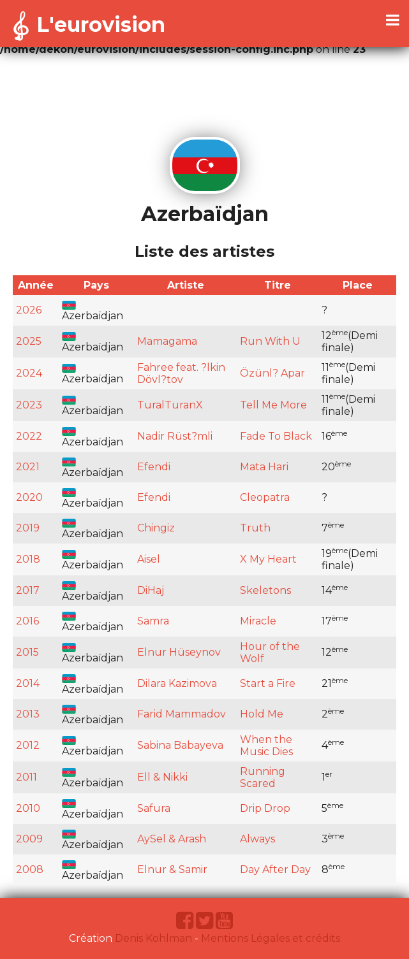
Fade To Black (276, 436)
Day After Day (275, 869)
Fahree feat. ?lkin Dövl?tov (181, 373)
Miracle (258, 621)
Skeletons (265, 590)
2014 (28, 683)
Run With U (270, 341)
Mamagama (167, 341)
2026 (28, 310)
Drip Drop (265, 808)
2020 (29, 497)
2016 (27, 621)
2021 (28, 467)
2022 (29, 436)
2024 (29, 373)
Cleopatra (265, 497)
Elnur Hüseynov (179, 652)
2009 (29, 839)
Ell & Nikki (162, 777)
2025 (28, 341)
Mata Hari (264, 467)
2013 (28, 714)
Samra (153, 621)
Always (257, 839)
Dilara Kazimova (177, 683)
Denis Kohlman (153, 938)
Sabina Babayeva (180, 745)
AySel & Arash (171, 839)
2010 (28, 808)
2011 (26, 777)
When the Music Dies (266, 745)
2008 (29, 869)
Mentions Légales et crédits (270, 938)
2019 (28, 528)
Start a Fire (267, 683)
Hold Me (261, 714)
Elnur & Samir (172, 869)
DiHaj (150, 590)
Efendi (153, 467)
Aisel (148, 559)
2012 (28, 745)
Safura (153, 808)
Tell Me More (273, 405)
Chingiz (156, 528)
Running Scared (262, 777)
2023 (29, 405)
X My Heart (268, 559)
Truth (255, 528)
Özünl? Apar (272, 373)
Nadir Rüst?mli (174, 436)
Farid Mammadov (181, 714)
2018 (28, 559)
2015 (27, 652)
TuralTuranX (170, 405)
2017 (28, 590)
